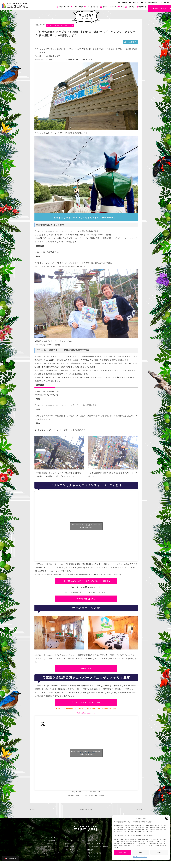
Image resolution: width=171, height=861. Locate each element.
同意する (122, 852)
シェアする (130, 42)
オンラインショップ (107, 7)
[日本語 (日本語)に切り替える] (10, 858)
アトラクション (63, 7)
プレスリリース (92, 856)
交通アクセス (134, 2)
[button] (167, 818)
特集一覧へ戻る (87, 809)
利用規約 (90, 850)
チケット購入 (159, 9)
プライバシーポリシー (140, 857)
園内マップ (142, 7)
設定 (159, 852)
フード (46, 850)
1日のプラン (130, 7)
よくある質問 (164, 2)
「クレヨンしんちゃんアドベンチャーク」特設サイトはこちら (86, 581)
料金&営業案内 (121, 2)
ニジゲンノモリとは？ (149, 2)
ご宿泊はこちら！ (86, 668)
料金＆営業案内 (70, 846)
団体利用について (93, 840)
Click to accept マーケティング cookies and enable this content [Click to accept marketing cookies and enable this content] (86, 526)
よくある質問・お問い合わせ (97, 846)
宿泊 (120, 7)
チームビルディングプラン (96, 843)
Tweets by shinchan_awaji (86, 753)
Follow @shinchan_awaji (86, 713)
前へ (34, 809)
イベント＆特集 (77, 7)
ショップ (47, 846)
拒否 (140, 852)
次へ (138, 809)
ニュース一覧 (49, 843)
